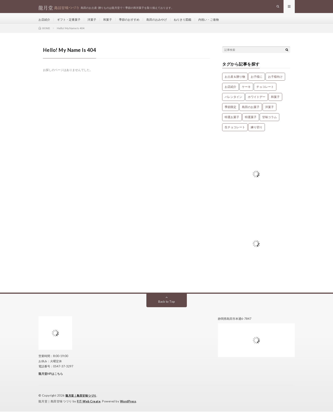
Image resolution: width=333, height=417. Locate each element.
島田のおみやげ (163, 22)
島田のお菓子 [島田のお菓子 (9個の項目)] (250, 113)
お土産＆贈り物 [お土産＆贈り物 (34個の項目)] (235, 82)
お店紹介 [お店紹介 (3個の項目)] (230, 92)
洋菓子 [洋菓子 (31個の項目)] (269, 113)
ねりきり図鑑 (190, 22)
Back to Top (166, 307)
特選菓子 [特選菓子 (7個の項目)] (251, 123)
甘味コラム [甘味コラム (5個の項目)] (269, 123)
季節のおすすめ (134, 22)
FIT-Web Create (89, 407)
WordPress (129, 407)
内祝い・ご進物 (218, 22)
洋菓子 (95, 22)
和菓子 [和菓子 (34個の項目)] (275, 102)
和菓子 (111, 22)
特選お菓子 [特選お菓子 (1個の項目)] (232, 123)
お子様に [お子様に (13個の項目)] (256, 82)
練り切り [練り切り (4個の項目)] (256, 133)
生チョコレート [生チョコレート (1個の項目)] (235, 133)
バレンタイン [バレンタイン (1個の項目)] (233, 102)
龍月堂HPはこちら (50, 379)
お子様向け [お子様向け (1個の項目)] (275, 82)
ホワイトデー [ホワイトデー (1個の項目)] (256, 102)
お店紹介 (44, 22)
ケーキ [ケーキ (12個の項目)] (246, 92)
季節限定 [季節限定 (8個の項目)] (230, 113)
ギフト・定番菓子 (70, 22)
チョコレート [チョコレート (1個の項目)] (265, 92)
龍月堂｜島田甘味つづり (82, 401)
